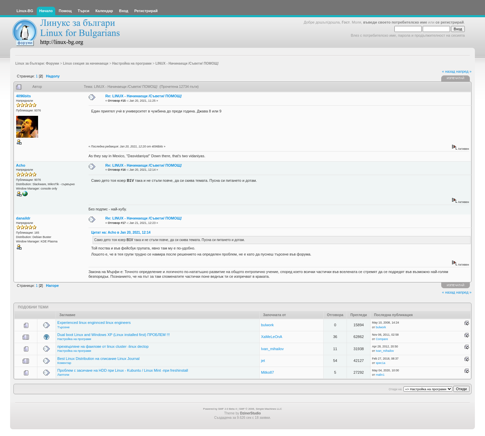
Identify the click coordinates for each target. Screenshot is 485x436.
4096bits (23, 96)
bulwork (267, 325)
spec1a (380, 363)
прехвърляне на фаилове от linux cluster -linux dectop (103, 346)
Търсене (63, 327)
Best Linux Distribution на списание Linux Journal (98, 359)
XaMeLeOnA (271, 337)
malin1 (380, 374)
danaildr (23, 218)
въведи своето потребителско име (395, 22)
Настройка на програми (74, 339)
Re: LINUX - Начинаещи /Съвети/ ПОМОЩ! (143, 96)
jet (263, 361)
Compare (382, 339)
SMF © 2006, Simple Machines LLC (260, 408)
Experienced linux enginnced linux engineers (94, 323)
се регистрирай (449, 22)
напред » (464, 71)
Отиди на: (395, 389)
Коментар (64, 363)
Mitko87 (267, 372)
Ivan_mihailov (272, 349)
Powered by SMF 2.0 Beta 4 (220, 408)
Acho (21, 165)
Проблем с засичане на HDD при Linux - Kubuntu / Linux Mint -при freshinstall (122, 370)
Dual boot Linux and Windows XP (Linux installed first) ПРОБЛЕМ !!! (113, 335)
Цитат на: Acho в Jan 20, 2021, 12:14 (121, 232)
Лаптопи (63, 374)
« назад (448, 71)
